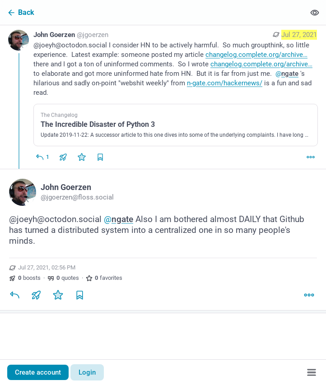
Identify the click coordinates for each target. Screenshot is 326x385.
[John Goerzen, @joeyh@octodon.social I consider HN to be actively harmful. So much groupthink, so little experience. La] (163, 97)
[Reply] (42, 157)
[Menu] (311, 372)
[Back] (152, 12)
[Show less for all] (314, 12)
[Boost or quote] (63, 157)
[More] (310, 157)
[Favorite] (82, 157)
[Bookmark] (79, 295)
